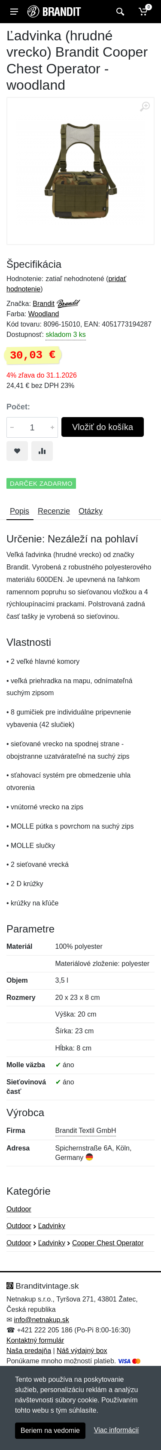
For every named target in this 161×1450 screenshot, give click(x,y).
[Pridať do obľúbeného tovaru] (17, 451)
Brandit (44, 303)
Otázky (91, 511)
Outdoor (18, 1209)
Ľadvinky (51, 1225)
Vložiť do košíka (102, 427)
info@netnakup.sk (41, 1319)
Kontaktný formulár (35, 1340)
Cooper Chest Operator (107, 1243)
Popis (19, 511)
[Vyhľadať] (119, 12)
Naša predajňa (28, 1350)
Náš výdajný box (82, 1350)
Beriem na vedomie (50, 1430)
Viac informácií (116, 1430)
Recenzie (54, 511)
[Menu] (14, 11)
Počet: (18, 407)
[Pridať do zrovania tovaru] (42, 451)
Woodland (43, 314)
